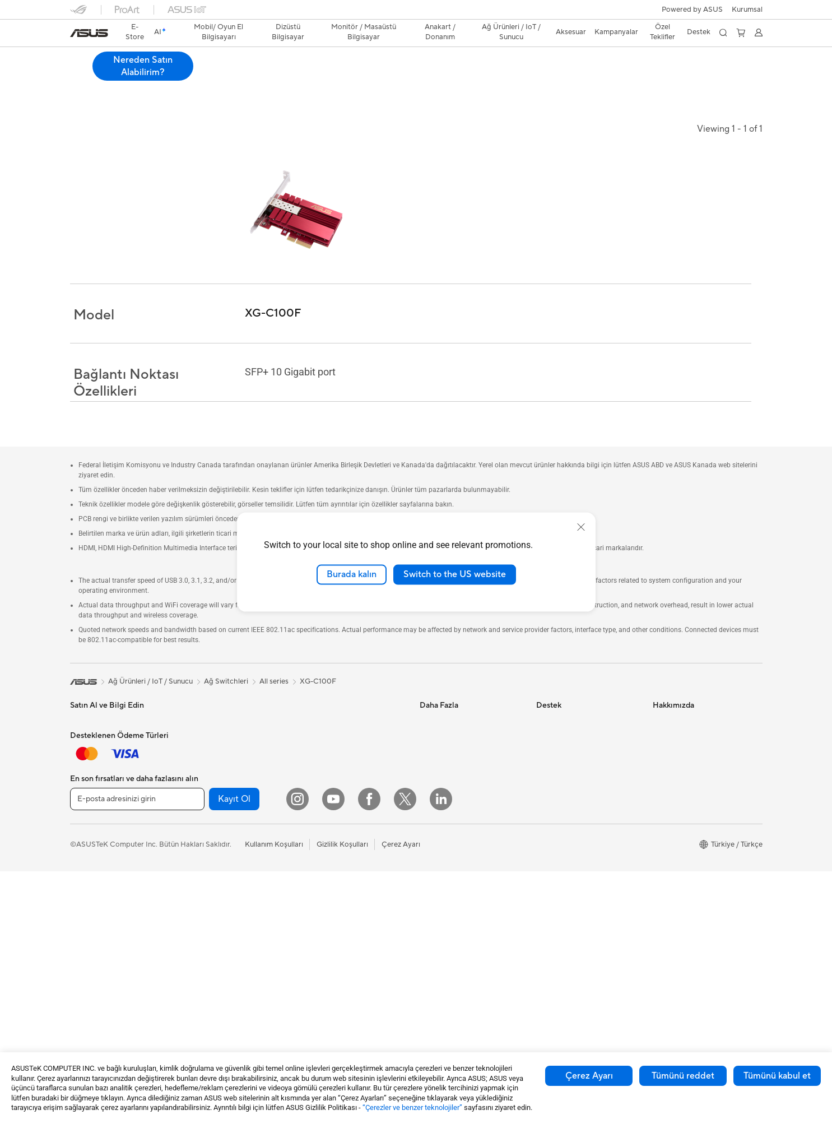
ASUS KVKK (673, 890)
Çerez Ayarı (589, 1075)
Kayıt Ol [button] (234, 1051)
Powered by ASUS (692, 9)
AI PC (429, 789)
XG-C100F (98, 59)
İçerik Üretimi (92, 824)
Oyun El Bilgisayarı (101, 739)
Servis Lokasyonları (568, 739)
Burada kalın (352, 574)
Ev (74, 773)
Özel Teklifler (662, 31)
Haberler (667, 739)
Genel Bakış (88, 76)
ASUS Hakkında (679, 722)
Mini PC (198, 772)
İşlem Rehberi (675, 923)
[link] (89, 33)
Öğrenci (83, 841)
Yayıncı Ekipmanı (328, 916)
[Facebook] (369, 1052)
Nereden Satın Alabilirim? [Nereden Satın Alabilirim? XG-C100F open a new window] (712, 66)
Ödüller (665, 755)
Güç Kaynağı (206, 840)
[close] (581, 527)
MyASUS (551, 856)
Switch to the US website (454, 574)
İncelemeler (210, 76)
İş (73, 790)
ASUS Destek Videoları (574, 839)
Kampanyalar (616, 31)
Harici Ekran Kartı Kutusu (226, 890)
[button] (747, 9)
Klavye (312, 866)
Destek (257, 76)
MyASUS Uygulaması (571, 823)
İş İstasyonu (89, 925)
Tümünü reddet (683, 1075)
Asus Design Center (452, 722)
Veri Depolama (209, 857)
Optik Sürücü (207, 874)
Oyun (79, 807)
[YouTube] (333, 1052)
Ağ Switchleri (323, 798)
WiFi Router (321, 755)
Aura (427, 856)
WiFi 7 (311, 722)
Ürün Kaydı (554, 755)
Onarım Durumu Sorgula (576, 722)
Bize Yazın (552, 772)
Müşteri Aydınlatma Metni (695, 907)
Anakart (198, 806)
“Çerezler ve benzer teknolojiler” (412, 1107)
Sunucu (313, 832)
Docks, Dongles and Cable (345, 933)
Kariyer (665, 957)
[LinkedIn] (441, 1052)
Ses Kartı (200, 907)
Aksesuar (85, 857)
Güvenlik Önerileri (565, 806)
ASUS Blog (438, 772)
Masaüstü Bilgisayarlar (222, 739)
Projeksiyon (89, 908)
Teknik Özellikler (149, 76)
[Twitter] (405, 1052)
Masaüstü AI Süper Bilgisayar (349, 815)
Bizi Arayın (553, 789)
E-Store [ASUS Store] (135, 31)
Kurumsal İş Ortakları (687, 823)
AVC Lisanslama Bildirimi (460, 823)
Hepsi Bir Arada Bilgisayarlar (232, 722)
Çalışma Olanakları (683, 940)
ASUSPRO (437, 739)
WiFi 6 (311, 739)
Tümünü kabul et (777, 1075)
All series (274, 681)
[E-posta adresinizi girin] (137, 1052)
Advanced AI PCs (448, 806)
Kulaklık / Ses (323, 899)
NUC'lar (198, 755)
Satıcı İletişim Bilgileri (571, 873)
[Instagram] (297, 1052)
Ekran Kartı (203, 823)
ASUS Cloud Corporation (695, 873)
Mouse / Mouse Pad (334, 883)
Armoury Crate (445, 839)
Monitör (83, 892)
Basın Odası (672, 806)
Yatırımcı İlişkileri (680, 772)
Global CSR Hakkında (688, 789)
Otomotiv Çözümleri (453, 755)
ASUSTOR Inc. (677, 856)
